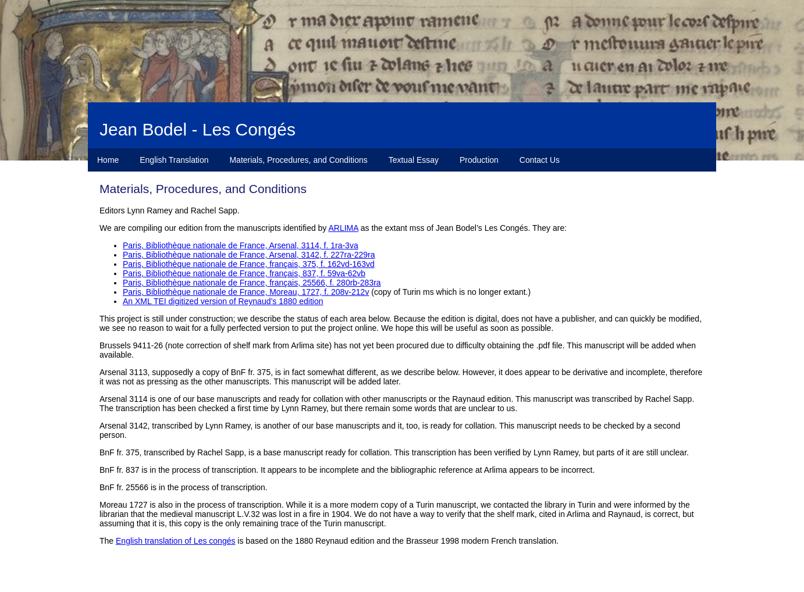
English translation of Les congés (175, 540)
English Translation (174, 160)
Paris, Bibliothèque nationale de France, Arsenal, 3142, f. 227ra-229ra (249, 254)
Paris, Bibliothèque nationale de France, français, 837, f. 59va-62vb (244, 273)
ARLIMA (343, 228)
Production (479, 160)
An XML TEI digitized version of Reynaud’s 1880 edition (223, 301)
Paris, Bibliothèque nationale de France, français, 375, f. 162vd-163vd (249, 264)
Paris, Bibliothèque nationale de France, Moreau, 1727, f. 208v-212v (246, 292)
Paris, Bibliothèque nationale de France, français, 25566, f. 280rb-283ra (252, 282)
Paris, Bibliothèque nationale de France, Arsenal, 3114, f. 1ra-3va (240, 245)
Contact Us (540, 160)
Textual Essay (414, 160)
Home (108, 160)
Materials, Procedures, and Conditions (298, 160)
